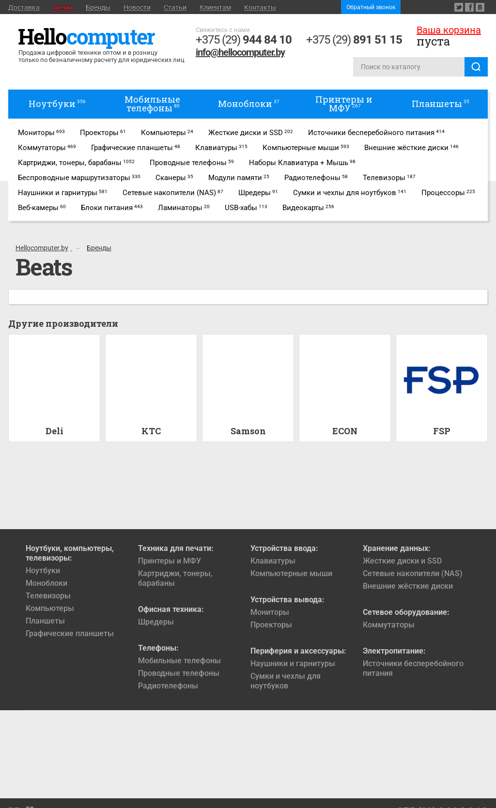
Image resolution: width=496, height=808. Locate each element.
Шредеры (156, 621)
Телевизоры (48, 595)
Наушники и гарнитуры (292, 663)
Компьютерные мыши (291, 573)
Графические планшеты (70, 633)
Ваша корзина (449, 30)
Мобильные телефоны (179, 660)
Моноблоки (46, 583)
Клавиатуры (272, 560)
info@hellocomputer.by (240, 52)
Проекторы (271, 624)
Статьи (175, 7)
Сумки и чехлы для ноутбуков (285, 680)
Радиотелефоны (168, 685)
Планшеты (45, 620)
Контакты (260, 7)
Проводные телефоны (178, 673)
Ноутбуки (43, 570)
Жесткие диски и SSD (402, 560)
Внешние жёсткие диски (408, 586)
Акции (63, 7)
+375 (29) (244, 40)
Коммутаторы (389, 624)
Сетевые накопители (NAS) (413, 573)
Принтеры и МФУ (169, 560)
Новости (137, 7)
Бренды (98, 7)
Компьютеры (50, 608)
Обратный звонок (370, 7)
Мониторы (269, 612)
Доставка (24, 7)
